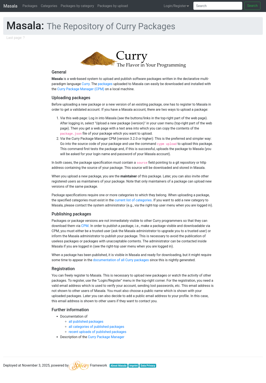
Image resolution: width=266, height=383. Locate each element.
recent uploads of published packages (97, 332)
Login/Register (177, 6)
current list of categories (133, 200)
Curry (86, 84)
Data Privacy (148, 365)
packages (105, 84)
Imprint (133, 365)
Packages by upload (112, 6)
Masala (10, 6)
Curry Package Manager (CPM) (80, 89)
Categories (49, 6)
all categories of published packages (96, 327)
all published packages (86, 322)
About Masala (118, 365)
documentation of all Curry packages (121, 260)
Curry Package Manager (106, 337)
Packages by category (77, 6)
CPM (84, 226)
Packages (29, 6)
